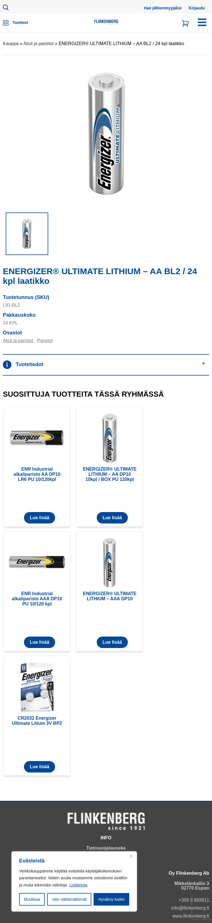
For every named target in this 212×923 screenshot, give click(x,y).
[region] (74, 881)
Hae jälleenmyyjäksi (162, 8)
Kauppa (11, 43)
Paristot (45, 340)
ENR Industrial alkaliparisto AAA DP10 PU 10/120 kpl (37, 598)
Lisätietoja (78, 885)
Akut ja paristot (38, 43)
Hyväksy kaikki (111, 899)
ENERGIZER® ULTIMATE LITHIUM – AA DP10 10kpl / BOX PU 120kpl (109, 474)
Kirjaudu (197, 8)
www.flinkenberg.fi (190, 916)
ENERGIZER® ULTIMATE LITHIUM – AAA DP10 (109, 596)
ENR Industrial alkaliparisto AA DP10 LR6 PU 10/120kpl (37, 474)
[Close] (131, 856)
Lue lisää (39, 517)
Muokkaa (32, 899)
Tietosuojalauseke (106, 848)
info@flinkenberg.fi (190, 908)
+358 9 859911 (194, 900)
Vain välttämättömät (69, 899)
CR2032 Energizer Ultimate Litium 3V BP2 (37, 721)
